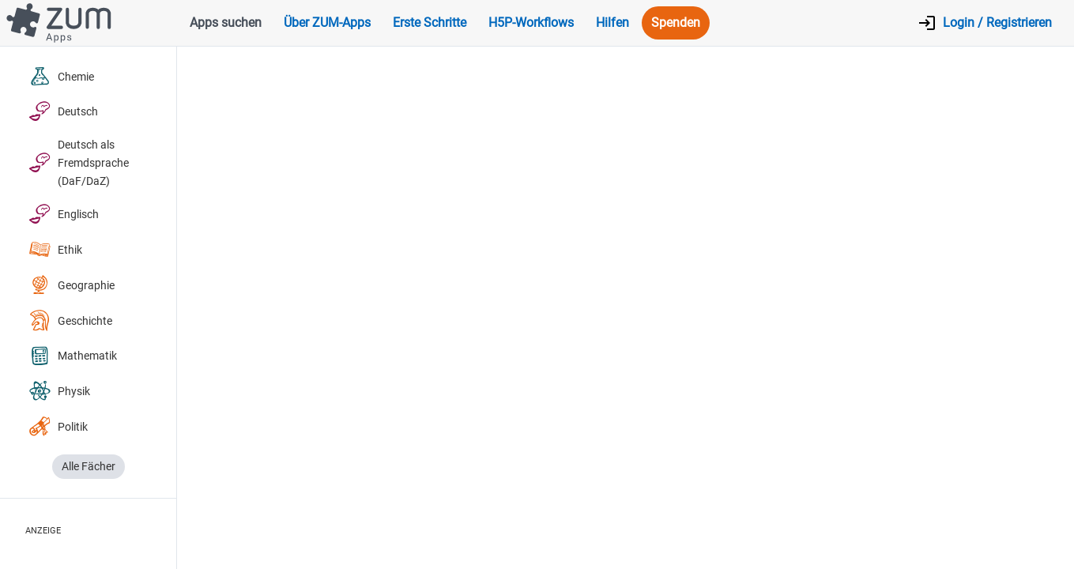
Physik (59, 391)
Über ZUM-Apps (327, 22)
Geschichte (70, 321)
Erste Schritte (429, 22)
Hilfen (612, 22)
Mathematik (72, 356)
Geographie (71, 285)
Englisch (63, 214)
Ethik (55, 250)
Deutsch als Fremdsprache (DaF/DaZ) (78, 163)
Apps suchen (226, 22)
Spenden (675, 22)
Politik (58, 427)
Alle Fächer (88, 466)
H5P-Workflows (531, 22)
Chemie (61, 77)
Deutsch (63, 111)
